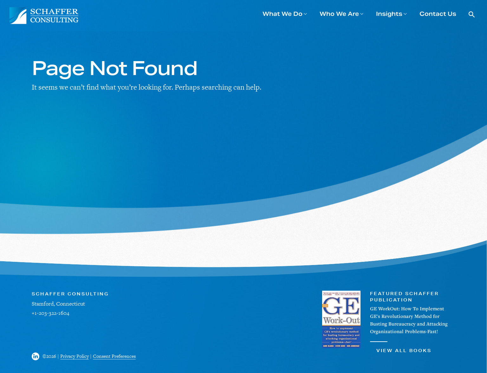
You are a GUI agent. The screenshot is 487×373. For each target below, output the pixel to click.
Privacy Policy (74, 356)
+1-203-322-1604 (50, 313)
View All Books (401, 347)
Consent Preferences (114, 356)
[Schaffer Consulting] (44, 15)
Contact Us (437, 13)
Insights (389, 13)
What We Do (282, 13)
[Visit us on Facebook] (37, 356)
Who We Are (339, 13)
